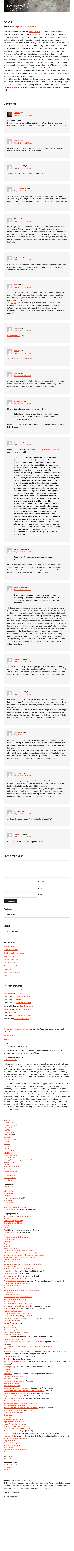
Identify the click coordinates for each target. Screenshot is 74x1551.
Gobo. (6, 976)
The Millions (8, 1189)
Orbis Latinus (9, 1375)
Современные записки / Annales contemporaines (23, 1431)
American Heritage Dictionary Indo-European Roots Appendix (27, 1272)
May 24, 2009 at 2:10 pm (23, 331)
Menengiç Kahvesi (14, 336)
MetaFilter (7, 1132)
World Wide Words (11, 1351)
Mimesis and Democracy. (13, 973)
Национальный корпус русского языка (19, 1416)
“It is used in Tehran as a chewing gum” (22, 358)
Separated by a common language (17, 1219)
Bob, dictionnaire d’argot (13, 1305)
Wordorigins (8, 1249)
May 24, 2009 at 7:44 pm (23, 552)
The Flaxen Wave (10, 1163)
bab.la (6, 1241)
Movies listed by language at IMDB (17, 1472)
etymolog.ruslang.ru (11, 1393)
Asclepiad (13, 87)
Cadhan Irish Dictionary (12, 1339)
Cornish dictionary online (13, 1344)
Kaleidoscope (9, 1125)
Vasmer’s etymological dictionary (16, 1408)
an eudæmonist (9, 1135)
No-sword (7, 1140)
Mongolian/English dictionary (15, 1449)
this (22, 819)
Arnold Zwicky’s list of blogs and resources (20, 1228)
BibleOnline (8, 1262)
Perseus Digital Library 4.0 (14, 1359)
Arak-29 (7, 1346)
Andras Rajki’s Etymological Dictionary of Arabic (22, 1274)
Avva (6, 1137)
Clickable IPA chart (11, 1246)
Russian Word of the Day (13, 1429)
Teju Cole (27, 1518)
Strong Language (10, 1221)
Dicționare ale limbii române (14, 1334)
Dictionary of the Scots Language (16, 1280)
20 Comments (33, 27)
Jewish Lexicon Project (12, 1264)
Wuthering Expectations (13, 1173)
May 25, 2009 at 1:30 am (23, 694)
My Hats (7, 1041)
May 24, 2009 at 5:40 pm (23, 444)
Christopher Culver (21, 188)
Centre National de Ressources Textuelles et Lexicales (24, 1310)
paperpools (8, 1153)
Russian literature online (13, 1413)
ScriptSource (9, 1259)
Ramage (7, 1506)
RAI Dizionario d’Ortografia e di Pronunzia (19, 1328)
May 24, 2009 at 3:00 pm (23, 404)
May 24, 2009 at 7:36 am (23, 168)
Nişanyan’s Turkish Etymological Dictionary (20, 1457)
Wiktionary (8, 1238)
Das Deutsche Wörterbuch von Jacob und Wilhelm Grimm (26, 1282)
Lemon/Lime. (9, 970)
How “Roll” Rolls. (10, 957)
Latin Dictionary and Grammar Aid (16, 1298)
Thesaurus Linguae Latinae (14, 1300)
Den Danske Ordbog (11, 1295)
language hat (19, 166)
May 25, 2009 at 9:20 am (23, 776)
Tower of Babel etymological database (18, 1357)
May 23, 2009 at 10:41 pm (24, 115)
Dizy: (6, 1331)
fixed (61, 298)
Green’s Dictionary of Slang (14, 1236)
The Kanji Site (9, 1447)
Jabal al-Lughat (9, 1201)
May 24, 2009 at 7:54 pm (23, 590)
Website (41, 895)
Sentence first (9, 1214)
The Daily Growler (10, 1127)
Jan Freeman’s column (18, 1485)
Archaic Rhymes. (10, 963)
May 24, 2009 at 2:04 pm (23, 287)
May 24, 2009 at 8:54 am (23, 191)
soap (27, 310)
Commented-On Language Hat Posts (18, 1030)
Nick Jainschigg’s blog (12, 1501)
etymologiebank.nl (11, 1292)
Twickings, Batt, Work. (12, 960)
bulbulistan (8, 1206)
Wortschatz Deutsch (11, 1285)
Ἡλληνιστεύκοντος (11, 1209)
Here (41, 308)
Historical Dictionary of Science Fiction (18, 1477)
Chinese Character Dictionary (15, 1441)
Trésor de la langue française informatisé (19, 1303)
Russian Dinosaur (10, 1168)
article (44, 73)
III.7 (59, 85)
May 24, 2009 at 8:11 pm (23, 661)
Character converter (11, 1488)
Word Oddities (9, 1482)
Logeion (7, 1362)
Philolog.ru (8, 1398)
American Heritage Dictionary (15, 1233)
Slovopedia (8, 1377)
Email (40, 888)
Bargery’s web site (11, 1467)
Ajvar (22, 298)
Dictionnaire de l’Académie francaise (17, 1308)
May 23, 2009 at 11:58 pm (24, 143)
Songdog (7, 1122)
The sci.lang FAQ (10, 1254)
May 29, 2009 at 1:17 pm (23, 814)
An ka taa (7, 1464)
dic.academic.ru (10, 1382)
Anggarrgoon (9, 1198)
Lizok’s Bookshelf (10, 1155)
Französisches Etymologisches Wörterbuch (20, 1318)
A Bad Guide (8, 1158)
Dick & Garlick (9, 1203)
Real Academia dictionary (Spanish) (17, 1321)
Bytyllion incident (35, 32)
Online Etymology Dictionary (14, 1354)
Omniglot (7, 1256)
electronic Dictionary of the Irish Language (20, 1336)
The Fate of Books (11, 1186)
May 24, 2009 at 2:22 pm (23, 376)
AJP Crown (18, 401)
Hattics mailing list (10, 1494)
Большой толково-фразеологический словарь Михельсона (27, 1418)
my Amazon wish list (11, 1061)
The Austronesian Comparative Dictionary (19, 1459)
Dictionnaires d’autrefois (13, 1316)
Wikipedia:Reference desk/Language (18, 1251)
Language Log (9, 1196)
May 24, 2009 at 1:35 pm (23, 259)
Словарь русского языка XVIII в (16, 1426)
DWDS (6, 1290)
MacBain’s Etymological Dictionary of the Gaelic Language (26, 1341)
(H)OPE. (19, 1000)
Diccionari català (10, 1323)
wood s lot (7, 1130)
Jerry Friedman (9, 990)
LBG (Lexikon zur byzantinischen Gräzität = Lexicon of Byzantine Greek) (31, 1372)
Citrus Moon (8, 1504)
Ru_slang (7, 1405)
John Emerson (19, 692)
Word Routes (9, 1211)
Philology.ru (8, 1395)
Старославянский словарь (14, 1423)
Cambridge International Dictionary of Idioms (20, 1267)
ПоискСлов (8, 1385)
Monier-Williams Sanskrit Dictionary (17, 1454)
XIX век (7, 1171)
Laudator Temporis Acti (12, 1179)
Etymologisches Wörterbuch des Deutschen (20, 1287)
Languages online (10, 1475)
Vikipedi (14, 303)
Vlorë (19, 48)
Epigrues (7, 1148)
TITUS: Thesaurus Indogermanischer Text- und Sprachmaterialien (28, 1269)
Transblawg (8, 1145)
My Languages (9, 1036)
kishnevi (17, 113)
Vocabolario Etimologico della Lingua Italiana (21, 1326)
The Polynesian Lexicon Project (16, 1462)
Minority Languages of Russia (15, 1403)
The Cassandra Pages (12, 1143)
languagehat (19, 27)
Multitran (7, 1231)
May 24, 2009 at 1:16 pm (23, 221)
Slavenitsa (8, 1400)
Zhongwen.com (9, 1444)
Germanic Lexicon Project (13, 1277)
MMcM (16, 140)
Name (40, 882)
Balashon (7, 1216)
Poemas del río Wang (12, 1161)
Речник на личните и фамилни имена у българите (23, 1436)
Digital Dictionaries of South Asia (16, 1452)
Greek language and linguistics (15, 1364)
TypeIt (6, 1244)
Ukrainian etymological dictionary (16, 1434)
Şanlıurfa (41, 381)
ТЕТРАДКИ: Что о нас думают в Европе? (20, 1166)
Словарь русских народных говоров (18, 1421)
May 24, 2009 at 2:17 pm (23, 353)
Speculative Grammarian (13, 1480)
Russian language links (12, 1411)
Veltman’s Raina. (10, 947)
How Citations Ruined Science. (15, 954)
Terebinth (16, 148)
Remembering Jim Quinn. (13, 966)
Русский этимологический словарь (17, 1387)
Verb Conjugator (10, 1349)
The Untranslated (10, 1184)
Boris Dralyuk (9, 1176)
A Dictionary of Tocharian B (14, 1439)
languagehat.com (8, 6)
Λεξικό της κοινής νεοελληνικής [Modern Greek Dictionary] (26, 1367)
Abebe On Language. (12, 950)
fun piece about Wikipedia (49, 450)
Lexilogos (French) (11, 1313)
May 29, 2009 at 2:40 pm (23, 836)
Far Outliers (8, 1150)
